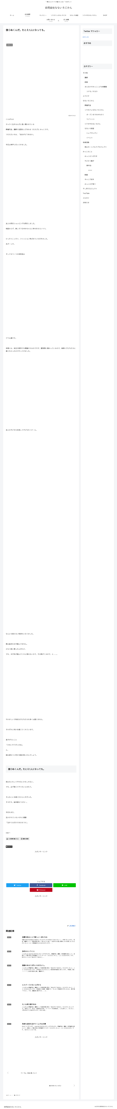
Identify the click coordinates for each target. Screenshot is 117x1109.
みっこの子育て (90, 184)
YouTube (86, 193)
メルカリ (86, 198)
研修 (86, 82)
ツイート (86, 37)
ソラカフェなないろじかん (94, 110)
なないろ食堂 (89, 128)
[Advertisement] (41, 37)
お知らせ (9, 846)
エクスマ (86, 96)
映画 (86, 175)
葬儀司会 (88, 105)
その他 (85, 73)
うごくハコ (90, 119)
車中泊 (88, 165)
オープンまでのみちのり (95, 114)
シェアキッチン (92, 133)
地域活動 (86, 142)
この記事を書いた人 (13, 839)
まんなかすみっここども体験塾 (96, 87)
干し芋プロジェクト (90, 189)
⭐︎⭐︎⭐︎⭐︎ (90, 170)
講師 (86, 77)
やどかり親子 (89, 161)
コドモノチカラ (92, 91)
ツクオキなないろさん (93, 124)
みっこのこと (87, 151)
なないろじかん (88, 101)
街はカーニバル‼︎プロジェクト (96, 147)
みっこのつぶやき (91, 156)
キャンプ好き (89, 179)
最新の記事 (25, 839)
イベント (89, 138)
